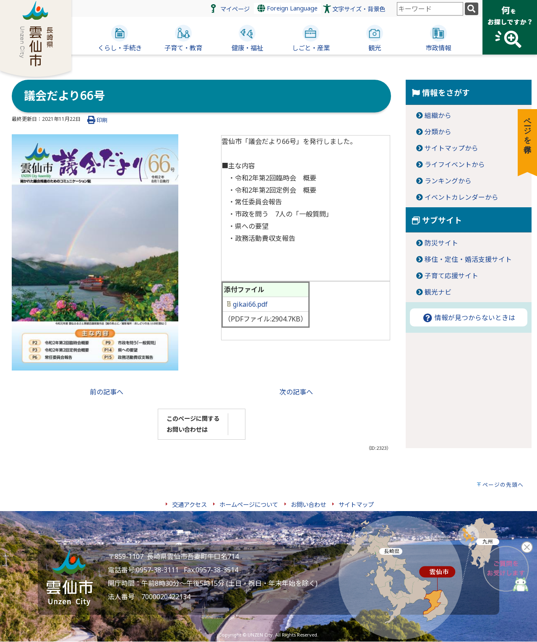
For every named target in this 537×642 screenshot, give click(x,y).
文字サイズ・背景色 (358, 9)
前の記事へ (106, 392)
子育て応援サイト (451, 275)
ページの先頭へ (503, 484)
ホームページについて (248, 505)
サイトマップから (451, 148)
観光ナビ (438, 292)
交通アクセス (189, 505)
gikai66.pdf (247, 304)
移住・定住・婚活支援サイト (468, 259)
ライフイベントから (455, 164)
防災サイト (441, 243)
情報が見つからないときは (468, 317)
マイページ (235, 9)
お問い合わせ (308, 505)
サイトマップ (356, 505)
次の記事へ (296, 392)
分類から (438, 131)
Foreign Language (287, 8)
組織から (438, 115)
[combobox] (430, 9)
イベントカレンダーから (461, 197)
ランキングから (448, 180)
